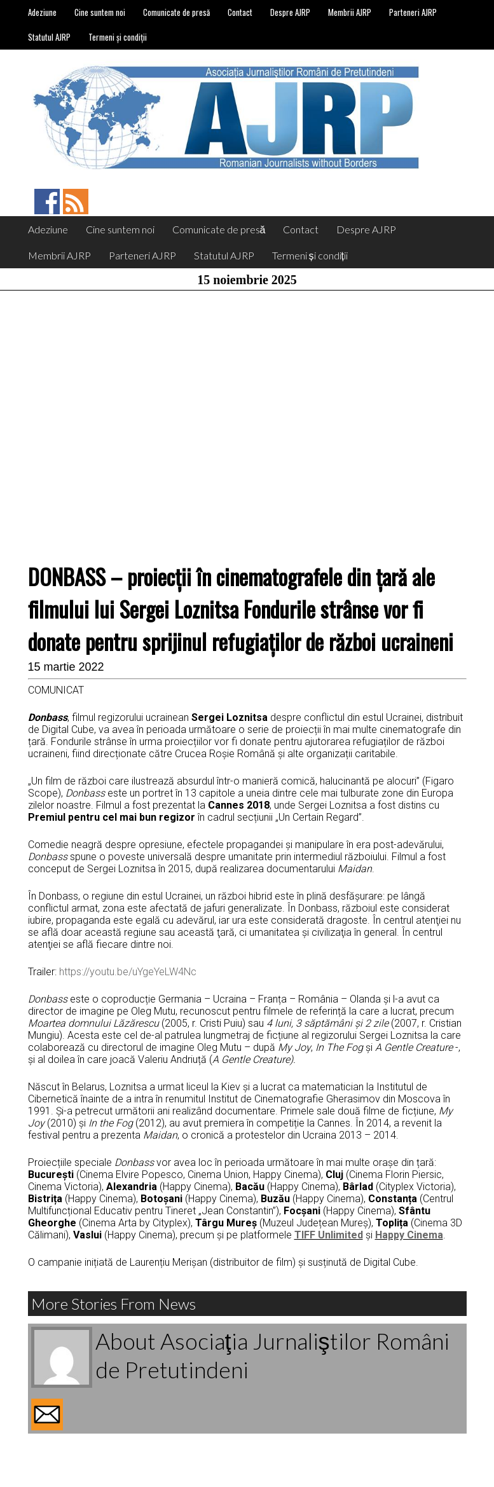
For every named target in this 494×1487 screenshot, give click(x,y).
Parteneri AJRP (413, 12)
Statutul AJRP (49, 37)
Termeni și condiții (117, 37)
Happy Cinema (409, 1235)
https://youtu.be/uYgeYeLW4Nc (127, 972)
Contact (240, 12)
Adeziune (42, 12)
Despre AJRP (290, 12)
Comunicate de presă (176, 12)
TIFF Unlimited (328, 1235)
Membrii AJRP (349, 12)
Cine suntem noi (99, 12)
